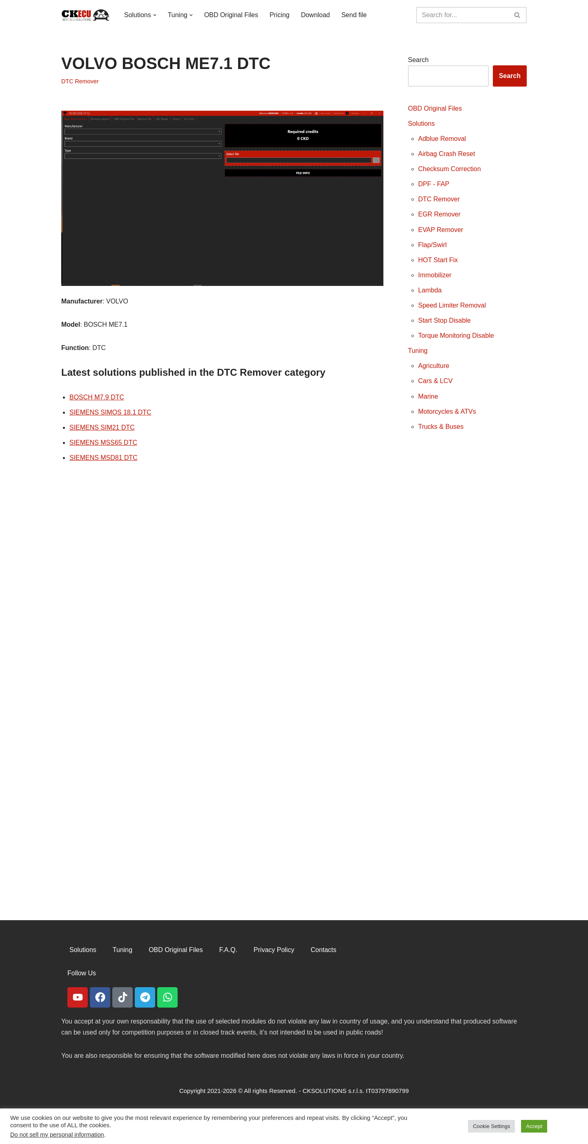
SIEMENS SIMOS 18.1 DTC (110, 412)
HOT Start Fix (438, 260)
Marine (428, 396)
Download (315, 14)
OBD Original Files (231, 14)
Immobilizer (435, 275)
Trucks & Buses (440, 427)
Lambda (430, 290)
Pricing (280, 14)
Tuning (418, 351)
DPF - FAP (433, 184)
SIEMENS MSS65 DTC (103, 442)
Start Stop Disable (444, 320)
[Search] (462, 15)
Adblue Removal (442, 138)
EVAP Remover (440, 229)
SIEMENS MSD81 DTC (103, 458)
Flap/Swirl (432, 245)
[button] (154, 15)
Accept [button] (534, 1126)
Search (418, 59)
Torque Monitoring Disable (456, 336)
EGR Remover (439, 214)
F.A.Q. (228, 979)
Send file (354, 14)
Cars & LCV (435, 381)
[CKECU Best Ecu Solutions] (85, 14)
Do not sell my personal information (57, 1134)
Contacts (323, 979)
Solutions (421, 123)
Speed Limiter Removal (452, 305)
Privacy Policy (274, 979)
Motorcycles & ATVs (447, 412)
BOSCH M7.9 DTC (96, 397)
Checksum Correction (449, 169)
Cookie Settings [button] (491, 1126)
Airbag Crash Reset (446, 153)
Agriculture (433, 366)
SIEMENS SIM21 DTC (102, 427)
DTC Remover (80, 81)
